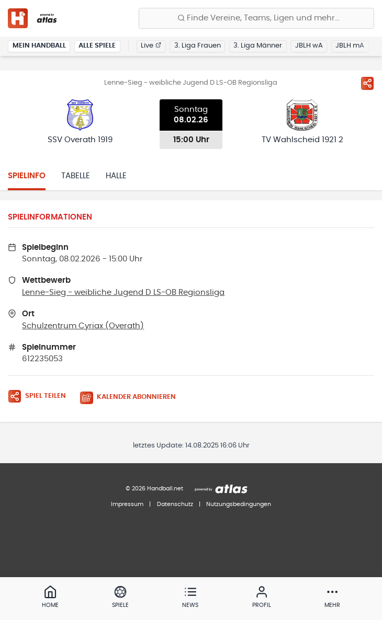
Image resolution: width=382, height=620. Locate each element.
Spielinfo (27, 176)
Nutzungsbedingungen (238, 504)
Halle (116, 176)
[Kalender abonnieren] (132, 397)
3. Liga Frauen (197, 45)
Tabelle (75, 176)
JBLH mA (349, 45)
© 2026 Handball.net (154, 488)
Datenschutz (175, 504)
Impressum (127, 504)
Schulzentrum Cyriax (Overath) (83, 326)
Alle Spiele (97, 45)
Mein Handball (39, 45)
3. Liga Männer (257, 45)
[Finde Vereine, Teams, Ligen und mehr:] (256, 18)
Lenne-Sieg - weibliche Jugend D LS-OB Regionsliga (123, 292)
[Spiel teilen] (367, 83)
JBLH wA (309, 45)
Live (151, 45)
